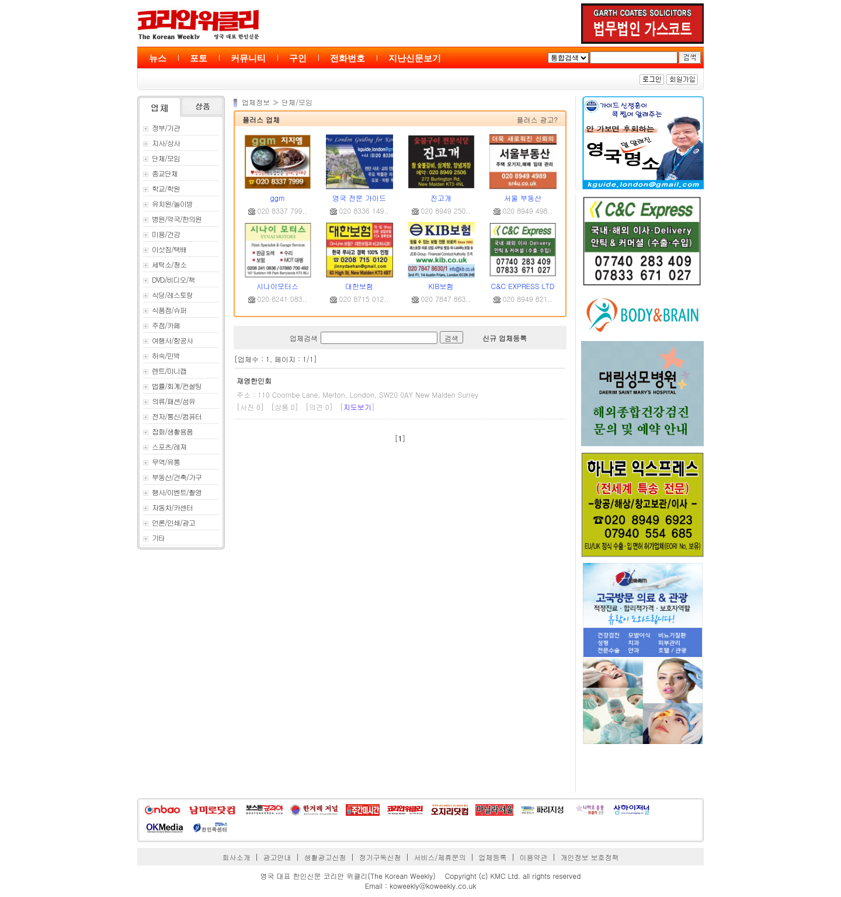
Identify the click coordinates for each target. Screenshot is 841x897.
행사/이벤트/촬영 (172, 492)
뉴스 (157, 58)
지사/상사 (161, 143)
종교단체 (160, 173)
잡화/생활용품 (168, 431)
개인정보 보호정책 (589, 857)
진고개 (440, 198)
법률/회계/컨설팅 (172, 386)
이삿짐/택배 (164, 249)
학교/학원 (161, 188)
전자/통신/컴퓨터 (172, 416)
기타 (154, 538)
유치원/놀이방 (168, 203)
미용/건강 (161, 234)
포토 (198, 58)
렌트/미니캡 (164, 371)
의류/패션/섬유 (169, 401)
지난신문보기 (414, 58)
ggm (277, 198)
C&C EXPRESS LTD (523, 286)
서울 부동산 (522, 198)
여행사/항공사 (168, 340)
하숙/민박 (161, 355)
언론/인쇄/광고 (169, 522)
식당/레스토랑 (168, 295)
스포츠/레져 (164, 446)
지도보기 (357, 407)
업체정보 (257, 102)
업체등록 (492, 857)
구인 (298, 58)
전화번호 (347, 58)
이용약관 (533, 857)
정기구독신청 (380, 857)
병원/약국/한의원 (172, 219)
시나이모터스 (277, 286)
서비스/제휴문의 (439, 857)
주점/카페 (161, 325)
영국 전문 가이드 (359, 198)
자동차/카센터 (168, 507)
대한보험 (359, 286)
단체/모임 (161, 158)
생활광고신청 (325, 857)
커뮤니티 (248, 58)
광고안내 (277, 857)
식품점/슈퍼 (164, 310)
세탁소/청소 (164, 264)
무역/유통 (161, 462)
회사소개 (237, 857)
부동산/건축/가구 (172, 477)
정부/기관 (161, 128)
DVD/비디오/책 (169, 279)
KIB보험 (441, 286)
